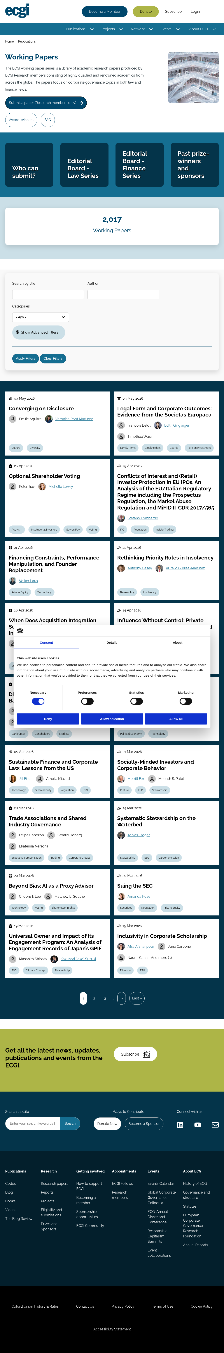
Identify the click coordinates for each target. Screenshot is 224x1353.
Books (10, 1201)
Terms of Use (162, 1306)
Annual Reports (195, 1245)
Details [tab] (112, 642)
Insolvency (149, 592)
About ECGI (198, 29)
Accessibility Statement (112, 1329)
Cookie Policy (202, 1306)
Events (166, 29)
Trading (55, 857)
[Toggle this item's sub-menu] (91, 29)
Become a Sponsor (144, 1124)
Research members (120, 1195)
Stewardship (159, 790)
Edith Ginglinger (176, 425)
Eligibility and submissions (51, 1212)
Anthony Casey (140, 568)
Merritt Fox (136, 779)
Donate (146, 11)
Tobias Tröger (139, 835)
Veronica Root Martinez (74, 419)
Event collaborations (159, 1253)
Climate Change (35, 970)
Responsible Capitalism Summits (157, 1236)
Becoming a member (86, 1200)
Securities (126, 907)
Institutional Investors (44, 529)
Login (195, 11)
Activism (17, 529)
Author (93, 283)
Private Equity (20, 592)
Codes (10, 1183)
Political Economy (131, 733)
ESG (85, 790)
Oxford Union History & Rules (35, 1306)
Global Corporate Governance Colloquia (162, 1197)
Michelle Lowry (61, 486)
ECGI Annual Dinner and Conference (158, 1217)
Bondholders (42, 733)
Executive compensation (27, 857)
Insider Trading (164, 529)
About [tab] (177, 642)
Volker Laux (28, 581)
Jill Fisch (25, 779)
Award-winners (21, 120)
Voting (93, 529)
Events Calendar (161, 1183)
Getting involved (90, 1171)
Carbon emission (169, 857)
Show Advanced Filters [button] (39, 332)
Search (211, 11)
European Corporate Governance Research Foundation (193, 1225)
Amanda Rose (139, 896)
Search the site (17, 1112)
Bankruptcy (127, 592)
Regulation (140, 529)
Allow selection (112, 719)
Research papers (54, 1183)
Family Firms (128, 447)
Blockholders (153, 447)
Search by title (23, 283)
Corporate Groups (79, 857)
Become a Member (104, 11)
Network (138, 29)
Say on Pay (73, 529)
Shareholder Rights (63, 907)
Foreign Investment (199, 447)
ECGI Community (90, 1226)
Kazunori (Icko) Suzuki (78, 959)
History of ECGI (195, 1183)
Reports (47, 1192)
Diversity (35, 447)
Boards (174, 447)
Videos (10, 1210)
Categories (21, 306)
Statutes (189, 1206)
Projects (108, 29)
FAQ (47, 120)
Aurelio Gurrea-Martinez (185, 568)
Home (9, 41)
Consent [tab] (46, 642)
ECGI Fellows (122, 1183)
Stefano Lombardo (143, 518)
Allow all (176, 719)
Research (49, 1171)
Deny (48, 719)
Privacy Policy (123, 1306)
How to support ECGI (89, 1186)
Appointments (124, 1171)
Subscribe (173, 11)
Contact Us (85, 1306)
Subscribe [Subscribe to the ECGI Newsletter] (135, 1054)
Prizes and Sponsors (49, 1226)
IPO (122, 529)
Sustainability (43, 790)
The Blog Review (18, 1219)
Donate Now (107, 1124)
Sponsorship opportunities (87, 1214)
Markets (64, 733)
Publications (76, 29)
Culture (16, 447)
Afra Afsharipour (141, 946)
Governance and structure (196, 1195)
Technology (44, 592)
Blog (9, 1192)
